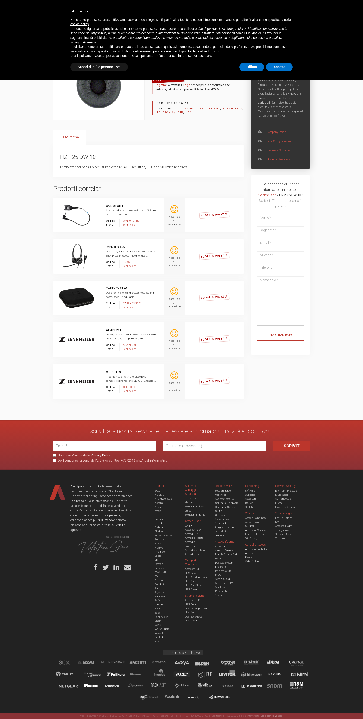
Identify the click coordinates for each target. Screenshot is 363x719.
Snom (158, 620)
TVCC (181, 21)
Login (186, 85)
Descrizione (69, 137)
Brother (159, 519)
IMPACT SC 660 (116, 247)
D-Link (159, 523)
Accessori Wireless (255, 530)
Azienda (94, 7)
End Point (220, 566)
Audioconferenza (224, 498)
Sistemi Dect (222, 519)
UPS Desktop (192, 573)
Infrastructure (223, 570)
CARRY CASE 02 (116, 288)
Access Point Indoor (256, 517)
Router (249, 502)
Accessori (250, 498)
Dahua (159, 527)
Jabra (158, 555)
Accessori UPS (193, 569)
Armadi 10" (191, 533)
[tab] (69, 137)
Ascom (159, 502)
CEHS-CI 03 (113, 372)
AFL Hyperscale (163, 498)
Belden (158, 515)
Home (56, 36)
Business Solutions (274, 150)
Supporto (250, 494)
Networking (158, 21)
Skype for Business (274, 159)
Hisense (159, 543)
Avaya (158, 511)
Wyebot (159, 633)
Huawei (159, 547)
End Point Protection (286, 490)
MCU (218, 574)
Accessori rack (193, 529)
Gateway (220, 515)
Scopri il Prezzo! (169, 79)
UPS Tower (191, 589)
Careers (158, 7)
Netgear (159, 580)
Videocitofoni (252, 561)
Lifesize (159, 568)
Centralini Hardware (226, 502)
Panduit (159, 584)
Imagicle (160, 551)
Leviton (159, 563)
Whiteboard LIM (224, 583)
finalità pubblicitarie (97, 677)
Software (250, 490)
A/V (197, 21)
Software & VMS (284, 534)
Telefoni (219, 535)
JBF (157, 559)
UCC (137, 21)
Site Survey (251, 538)
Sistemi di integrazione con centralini (224, 527)
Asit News (177, 7)
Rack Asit (160, 596)
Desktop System (224, 562)
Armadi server (193, 554)
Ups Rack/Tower (194, 585)
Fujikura (160, 539)
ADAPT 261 (113, 330)
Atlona (158, 507)
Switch (249, 507)
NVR (277, 522)
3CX (157, 490)
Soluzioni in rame (195, 514)
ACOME (159, 494)
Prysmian (160, 592)
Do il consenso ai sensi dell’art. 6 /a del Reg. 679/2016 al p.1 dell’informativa (110, 460)
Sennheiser (232, 108)
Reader (249, 557)
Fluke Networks (163, 535)
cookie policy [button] (79, 664)
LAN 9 (188, 525)
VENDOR (291, 22)
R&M (157, 600)
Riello (158, 608)
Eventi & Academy (135, 7)
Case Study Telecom (274, 141)
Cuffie (100, 36)
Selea (158, 612)
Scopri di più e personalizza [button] (99, 706)
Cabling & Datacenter (107, 21)
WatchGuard (162, 628)
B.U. (195, 7)
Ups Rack (190, 581)
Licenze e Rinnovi (285, 507)
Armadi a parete (194, 537)
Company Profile (272, 132)
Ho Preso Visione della (82, 455)
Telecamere (281, 538)
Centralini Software (226, 507)
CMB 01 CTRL (115, 206)
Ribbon (159, 604)
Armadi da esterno (195, 550)
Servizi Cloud (222, 579)
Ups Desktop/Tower (196, 577)
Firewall (279, 502)
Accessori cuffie (117, 36)
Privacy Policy (101, 455)
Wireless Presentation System (222, 591)
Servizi (112, 7)
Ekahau (159, 531)
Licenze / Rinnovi (255, 534)
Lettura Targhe (283, 517)
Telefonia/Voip (83, 36)
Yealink (159, 637)
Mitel (158, 576)
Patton (159, 588)
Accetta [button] (279, 706)
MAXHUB (160, 572)
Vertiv (158, 625)
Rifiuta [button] (252, 706)
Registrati (161, 85)
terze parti (142, 668)
